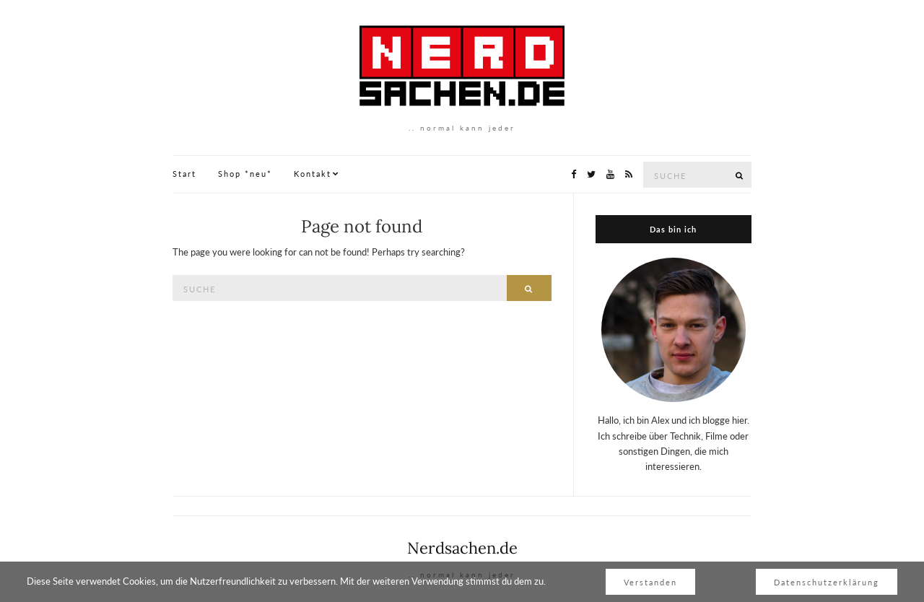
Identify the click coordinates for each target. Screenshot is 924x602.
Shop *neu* (245, 173)
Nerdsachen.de (462, 548)
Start (184, 173)
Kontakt (312, 173)
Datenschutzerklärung (826, 582)
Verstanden (650, 582)
